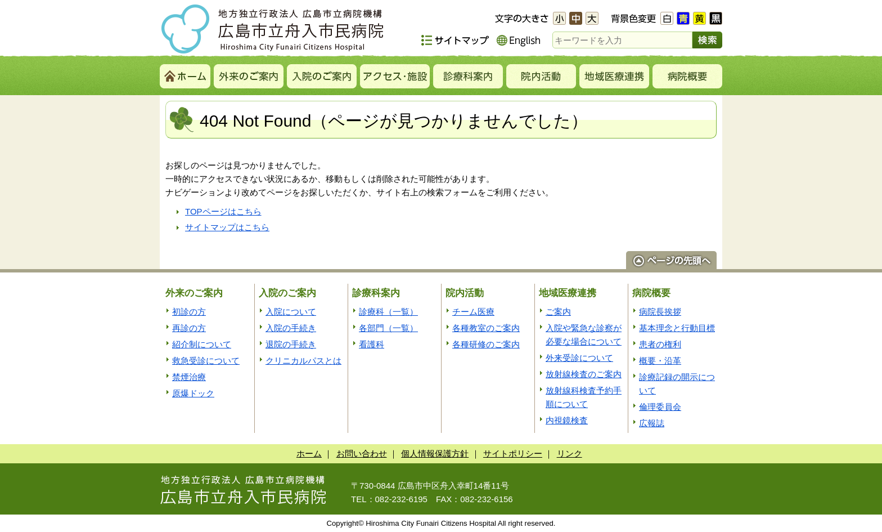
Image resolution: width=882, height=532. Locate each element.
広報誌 (651, 423)
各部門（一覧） (388, 328)
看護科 (371, 344)
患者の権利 (660, 344)
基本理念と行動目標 (677, 328)
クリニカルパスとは (303, 360)
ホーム (309, 453)
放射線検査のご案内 (584, 374)
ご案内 (558, 311)
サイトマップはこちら (227, 227)
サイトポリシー (512, 453)
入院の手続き (291, 328)
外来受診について (579, 358)
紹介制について (201, 344)
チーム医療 (473, 311)
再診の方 (189, 328)
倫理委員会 (660, 407)
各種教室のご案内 (486, 328)
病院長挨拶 (660, 311)
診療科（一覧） (388, 311)
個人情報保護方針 (435, 453)
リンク (569, 453)
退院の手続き (291, 344)
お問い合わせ (361, 453)
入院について (291, 311)
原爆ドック (193, 393)
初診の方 (189, 311)
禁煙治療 (189, 377)
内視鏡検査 (567, 420)
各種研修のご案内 (486, 344)
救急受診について (206, 360)
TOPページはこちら (223, 211)
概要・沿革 (660, 360)
